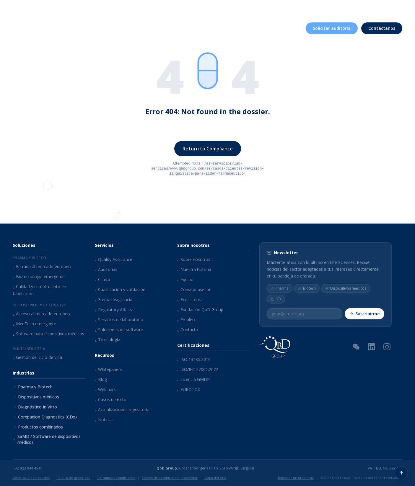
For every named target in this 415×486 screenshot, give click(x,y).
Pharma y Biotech (33, 387)
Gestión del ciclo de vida (37, 357)
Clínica (102, 279)
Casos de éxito (110, 399)
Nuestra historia (194, 269)
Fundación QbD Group (200, 309)
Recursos (303, 8)
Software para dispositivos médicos (48, 333)
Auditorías (106, 269)
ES (395, 8)
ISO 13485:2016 (194, 359)
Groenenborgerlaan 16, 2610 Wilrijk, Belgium (205, 468)
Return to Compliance (208, 148)
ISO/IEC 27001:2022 (197, 369)
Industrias (210, 27)
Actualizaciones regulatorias (123, 409)
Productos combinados (38, 427)
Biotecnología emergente (39, 276)
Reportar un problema (296, 477)
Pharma (280, 288)
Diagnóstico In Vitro (35, 407)
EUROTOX (188, 389)
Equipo (185, 279)
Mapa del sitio (215, 477)
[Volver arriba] (401, 472)
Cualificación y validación (120, 289)
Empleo (358, 8)
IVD (276, 298)
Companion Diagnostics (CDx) (45, 417)
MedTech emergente (34, 323)
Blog (101, 379)
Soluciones (132, 27)
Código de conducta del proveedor (170, 477)
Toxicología (107, 339)
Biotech (307, 288)
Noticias (104, 419)
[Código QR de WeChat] (356, 346)
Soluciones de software (119, 329)
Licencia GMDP (193, 379)
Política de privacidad (73, 477)
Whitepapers (108, 369)
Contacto (187, 329)
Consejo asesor (194, 289)
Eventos (333, 8)
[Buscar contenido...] (377, 8)
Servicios (172, 27)
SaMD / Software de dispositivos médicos (47, 439)
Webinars (105, 389)
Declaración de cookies (31, 477)
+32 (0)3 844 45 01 (28, 468)
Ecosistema (190, 299)
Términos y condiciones (116, 477)
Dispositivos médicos (36, 397)
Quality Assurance (113, 259)
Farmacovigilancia (113, 299)
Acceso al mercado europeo (41, 313)
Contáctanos (381, 27)
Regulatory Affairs (113, 309)
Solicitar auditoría (332, 27)
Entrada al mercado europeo (42, 266)
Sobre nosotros (263, 8)
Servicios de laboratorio (119, 319)
